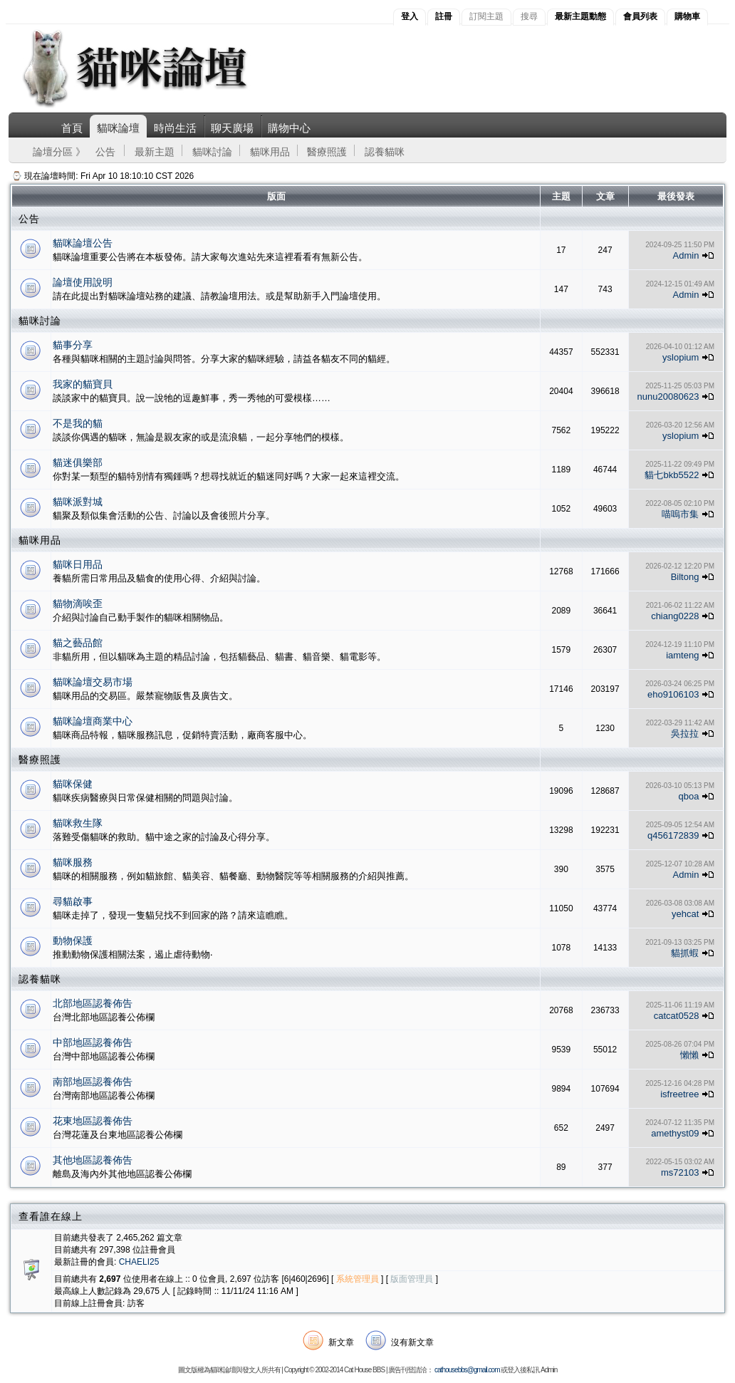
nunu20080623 (668, 396)
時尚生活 (175, 128)
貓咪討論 (212, 151)
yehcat (685, 913)
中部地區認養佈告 (92, 1042)
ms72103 (680, 1172)
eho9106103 (673, 694)
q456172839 (673, 835)
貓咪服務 (73, 862)
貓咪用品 (270, 151)
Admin (686, 255)
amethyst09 (675, 1133)
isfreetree (679, 1094)
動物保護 (73, 940)
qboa (688, 796)
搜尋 (529, 16)
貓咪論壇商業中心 (92, 721)
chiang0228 (675, 616)
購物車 (687, 16)
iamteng (682, 655)
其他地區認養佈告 (92, 1160)
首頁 (72, 128)
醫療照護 (327, 151)
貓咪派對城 (78, 501)
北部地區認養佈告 (92, 1003)
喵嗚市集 (680, 514)
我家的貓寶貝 (83, 384)
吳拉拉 (685, 733)
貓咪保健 (73, 783)
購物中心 (289, 128)
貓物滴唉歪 (78, 603)
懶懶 (689, 1055)
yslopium (680, 357)
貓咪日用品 (78, 564)
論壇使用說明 (83, 282)
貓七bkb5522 (672, 475)
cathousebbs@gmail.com (466, 1370)
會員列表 (640, 16)
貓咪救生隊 (78, 823)
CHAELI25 (139, 1262)
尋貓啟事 (73, 901)
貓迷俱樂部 (78, 462)
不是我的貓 (78, 423)
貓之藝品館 (78, 642)
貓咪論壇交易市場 (92, 682)
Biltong (685, 576)
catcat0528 (676, 1015)
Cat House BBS (364, 1370)
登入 (409, 16)
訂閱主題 (486, 16)
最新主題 (154, 151)
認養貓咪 (385, 151)
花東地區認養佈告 (92, 1120)
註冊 (443, 16)
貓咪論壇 (118, 128)
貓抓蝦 (685, 953)
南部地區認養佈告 (92, 1081)
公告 (105, 151)
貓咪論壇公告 (83, 243)
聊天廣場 (232, 128)
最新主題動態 (580, 16)
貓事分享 (73, 345)
